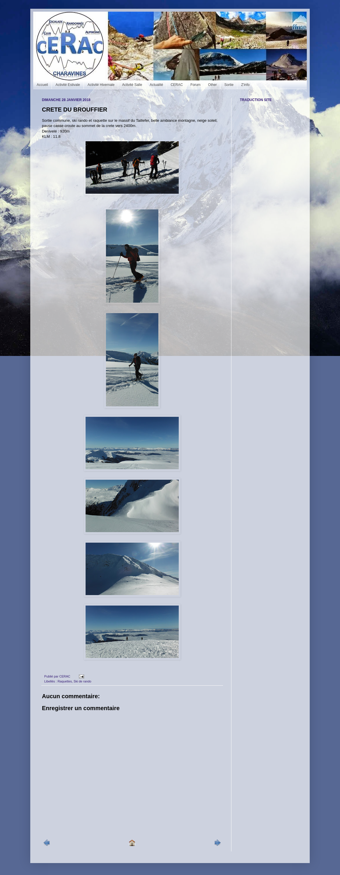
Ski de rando (82, 681)
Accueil (42, 85)
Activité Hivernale (101, 85)
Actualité (156, 85)
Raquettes (65, 681)
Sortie (228, 85)
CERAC (177, 85)
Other (212, 85)
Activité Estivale (68, 85)
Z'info (245, 85)
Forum (195, 85)
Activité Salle (132, 85)
